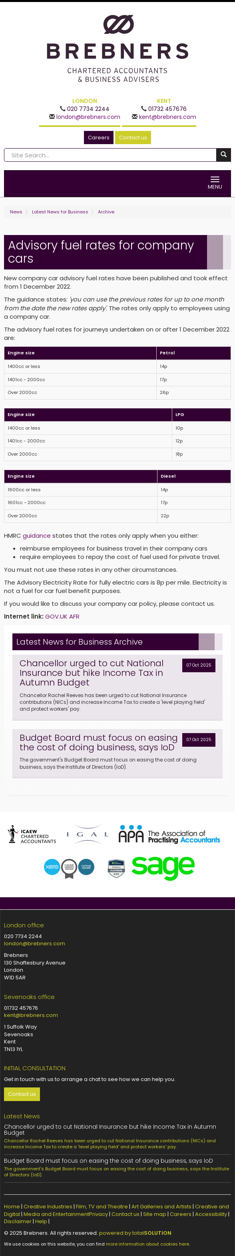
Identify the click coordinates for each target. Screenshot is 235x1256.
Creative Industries (48, 1206)
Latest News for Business (60, 212)
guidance (37, 535)
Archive (106, 212)
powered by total (135, 1233)
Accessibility (211, 1214)
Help (41, 1221)
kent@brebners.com (166, 117)
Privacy (98, 1214)
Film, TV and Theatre (102, 1206)
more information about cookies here (147, 1244)
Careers (99, 137)
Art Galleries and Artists (161, 1206)
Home (12, 1206)
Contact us (133, 137)
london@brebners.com (87, 117)
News (16, 212)
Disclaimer (18, 1221)
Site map (154, 1214)
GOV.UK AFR (62, 616)
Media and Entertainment (56, 1214)
